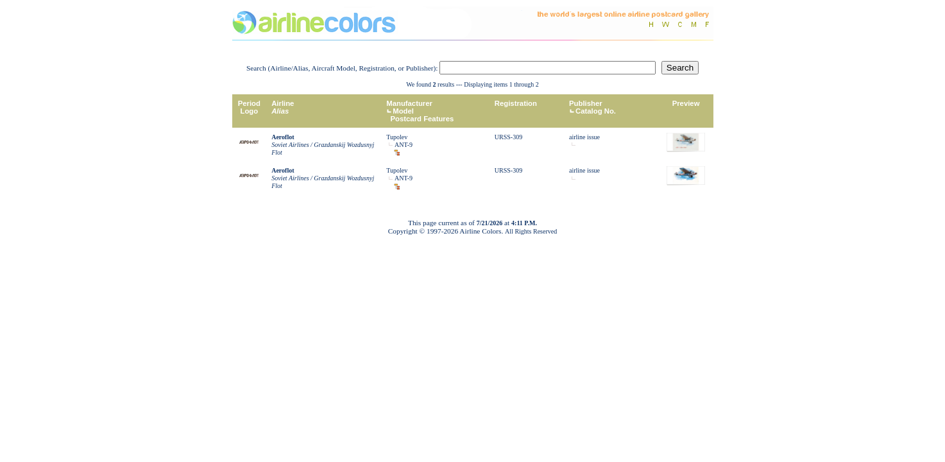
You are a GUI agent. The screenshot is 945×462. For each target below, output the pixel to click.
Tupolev (396, 137)
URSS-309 (508, 137)
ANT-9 (404, 144)
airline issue (584, 137)
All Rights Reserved (531, 231)
